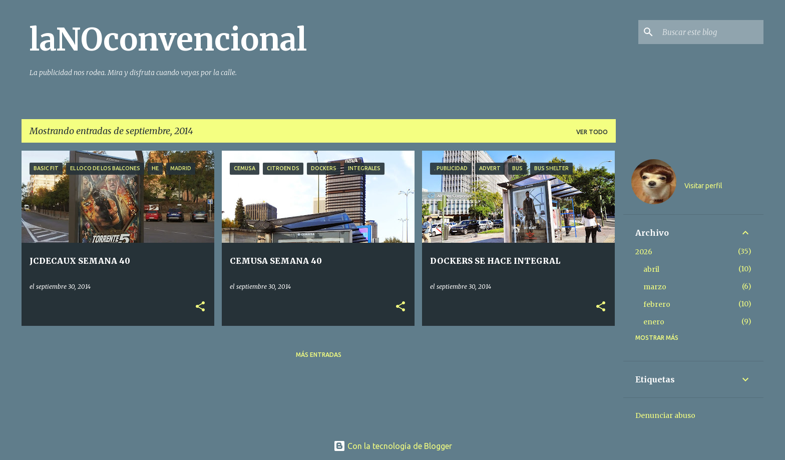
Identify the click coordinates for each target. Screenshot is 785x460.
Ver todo (592, 132)
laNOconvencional (168, 39)
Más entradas (318, 354)
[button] (200, 307)
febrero (656, 304)
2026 (643, 251)
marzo (654, 286)
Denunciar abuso (665, 415)
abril (651, 269)
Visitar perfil (703, 186)
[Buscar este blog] (710, 32)
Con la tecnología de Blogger (392, 445)
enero (653, 321)
